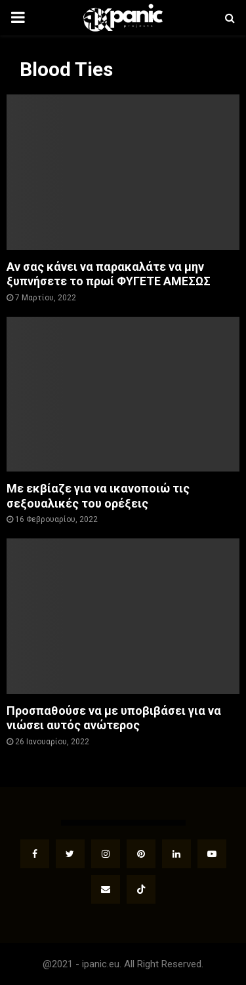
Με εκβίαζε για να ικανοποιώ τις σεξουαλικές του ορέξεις (98, 495)
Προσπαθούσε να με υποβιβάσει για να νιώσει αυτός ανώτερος (114, 718)
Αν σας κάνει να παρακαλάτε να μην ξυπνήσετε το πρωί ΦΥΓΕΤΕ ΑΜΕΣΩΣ (109, 274)
